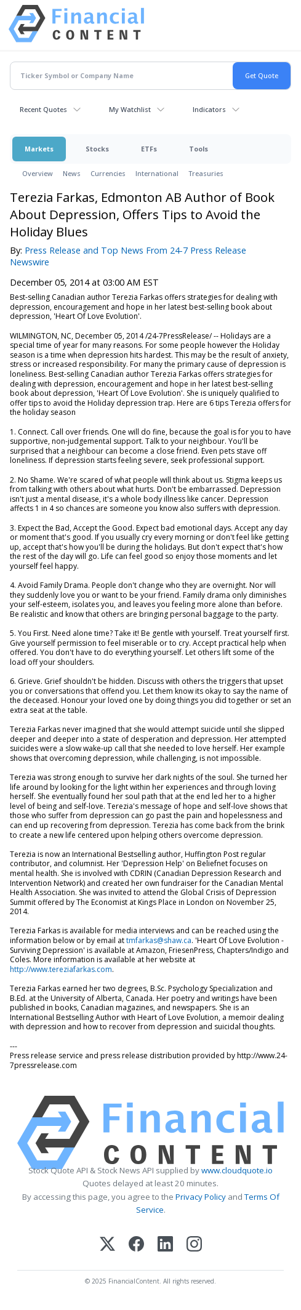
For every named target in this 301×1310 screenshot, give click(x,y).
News (72, 173)
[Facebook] (136, 1245)
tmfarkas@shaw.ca (158, 940)
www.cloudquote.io (237, 1170)
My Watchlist (130, 109)
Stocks (97, 148)
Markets (39, 148)
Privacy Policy (200, 1196)
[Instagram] (194, 1245)
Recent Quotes (43, 109)
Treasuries (205, 173)
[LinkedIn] (165, 1245)
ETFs (149, 148)
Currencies (108, 173)
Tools (198, 148)
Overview (37, 173)
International (157, 173)
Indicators (209, 109)
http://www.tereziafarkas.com (61, 969)
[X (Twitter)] (107, 1245)
